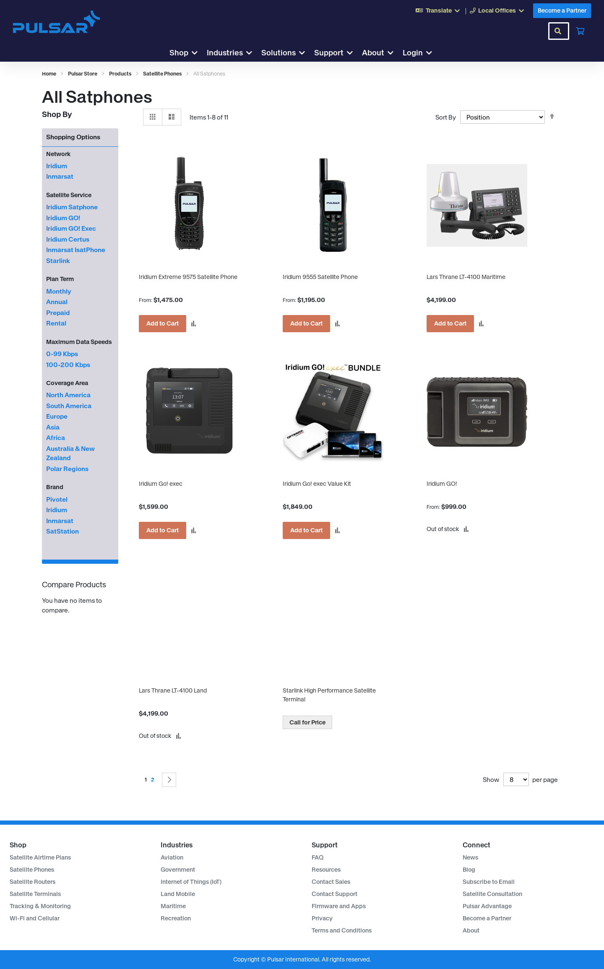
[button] (193, 323)
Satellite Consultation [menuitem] (492, 894)
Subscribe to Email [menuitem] (489, 882)
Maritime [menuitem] (173, 906)
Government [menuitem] (178, 869)
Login (413, 52)
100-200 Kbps (68, 365)
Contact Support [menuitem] (334, 894)
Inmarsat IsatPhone (75, 250)
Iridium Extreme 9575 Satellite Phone (188, 277)
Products (120, 73)
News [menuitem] (470, 857)
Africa (55, 438)
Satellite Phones (162, 73)
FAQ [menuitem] (317, 857)
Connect (476, 845)
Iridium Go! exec (160, 483)
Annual (57, 302)
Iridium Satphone (72, 207)
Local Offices (493, 10)
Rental (56, 323)
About (373, 52)
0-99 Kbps (62, 354)
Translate (434, 10)
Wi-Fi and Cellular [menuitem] (35, 918)
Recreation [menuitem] (176, 918)
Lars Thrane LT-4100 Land (173, 690)
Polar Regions (67, 469)
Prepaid (58, 313)
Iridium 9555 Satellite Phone (320, 277)
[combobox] (558, 31)
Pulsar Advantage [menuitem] (487, 906)
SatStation (62, 531)
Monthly (58, 291)
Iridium (56, 166)
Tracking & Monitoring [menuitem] (40, 906)
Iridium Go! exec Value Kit (317, 483)
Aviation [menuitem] (172, 857)
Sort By (445, 117)
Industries (225, 52)
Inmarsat (59, 176)
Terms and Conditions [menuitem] (342, 930)
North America (68, 395)
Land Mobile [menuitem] (178, 894)
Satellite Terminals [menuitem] (35, 894)
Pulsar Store (83, 73)
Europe (57, 416)
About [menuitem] (471, 930)
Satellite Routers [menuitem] (32, 882)
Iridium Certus (67, 239)
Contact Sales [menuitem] (331, 882)
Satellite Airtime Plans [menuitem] (40, 857)
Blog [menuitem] (469, 869)
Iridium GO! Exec (71, 228)
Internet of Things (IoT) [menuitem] (191, 882)
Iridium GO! (442, 483)
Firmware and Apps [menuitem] (339, 906)
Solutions (278, 52)
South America (68, 406)
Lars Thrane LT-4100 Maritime (466, 277)
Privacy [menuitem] (322, 918)
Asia (53, 427)
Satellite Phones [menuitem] (32, 869)
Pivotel (57, 499)
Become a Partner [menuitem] (487, 918)
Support (329, 52)
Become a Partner (562, 10)
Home (49, 73)
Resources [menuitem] (326, 869)
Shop (178, 52)
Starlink (58, 261)
